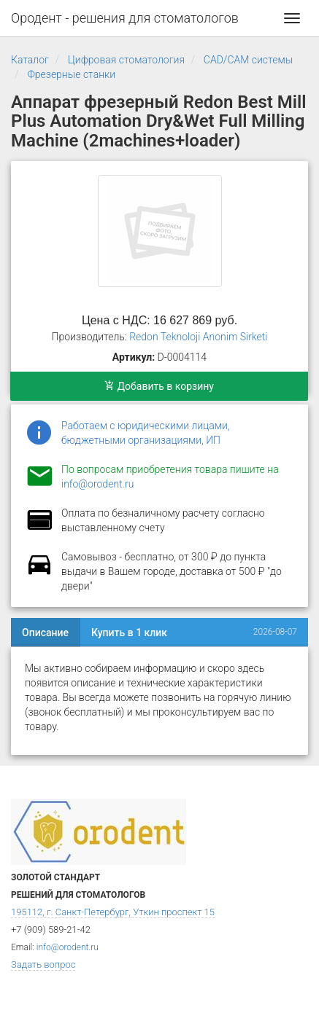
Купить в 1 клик (129, 632)
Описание (45, 632)
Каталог (30, 60)
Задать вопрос (43, 964)
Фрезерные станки (71, 74)
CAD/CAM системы (248, 60)
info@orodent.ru (97, 484)
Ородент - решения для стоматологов (125, 18)
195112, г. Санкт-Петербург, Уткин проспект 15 (113, 912)
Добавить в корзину (159, 386)
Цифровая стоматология (126, 60)
